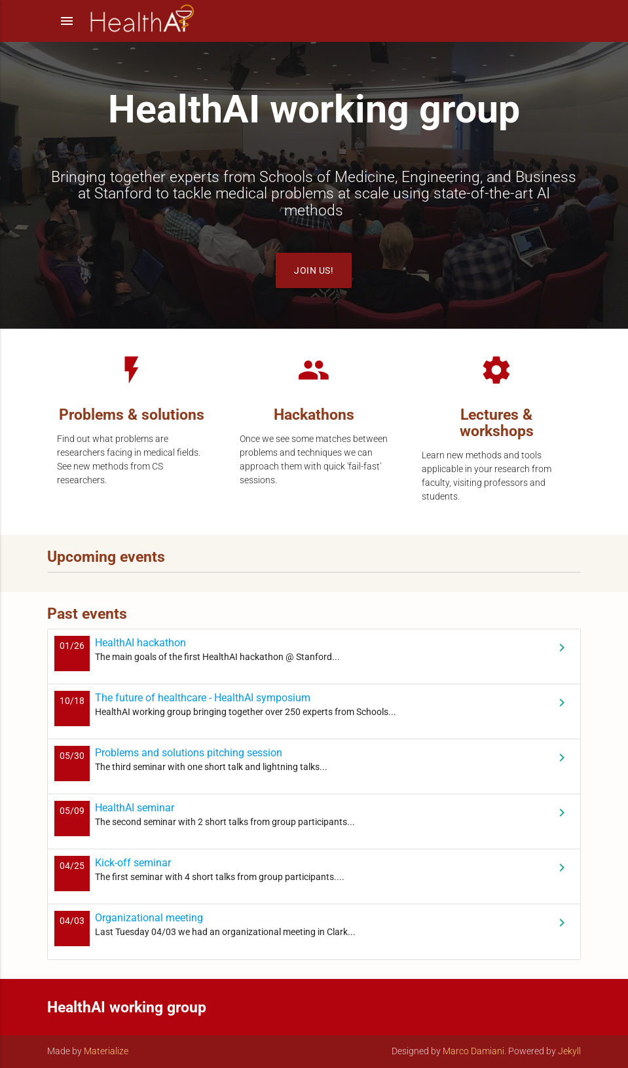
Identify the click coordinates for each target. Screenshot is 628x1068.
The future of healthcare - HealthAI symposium (202, 697)
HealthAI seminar (134, 807)
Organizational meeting (149, 917)
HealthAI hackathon (140, 642)
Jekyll (569, 1051)
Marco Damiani (473, 1051)
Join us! (313, 270)
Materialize (106, 1051)
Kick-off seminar (133, 862)
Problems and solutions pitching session (188, 752)
